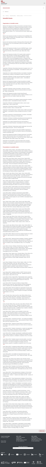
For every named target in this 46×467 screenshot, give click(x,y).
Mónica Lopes (20, 15)
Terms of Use (3, 442)
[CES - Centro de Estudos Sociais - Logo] (4, 2)
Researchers (13, 15)
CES (3, 15)
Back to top (42, 430)
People (6, 11)
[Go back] (3, 11)
